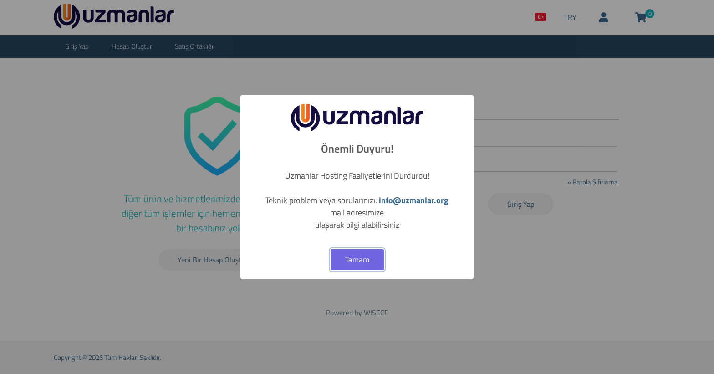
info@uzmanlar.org (414, 200)
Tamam (357, 260)
